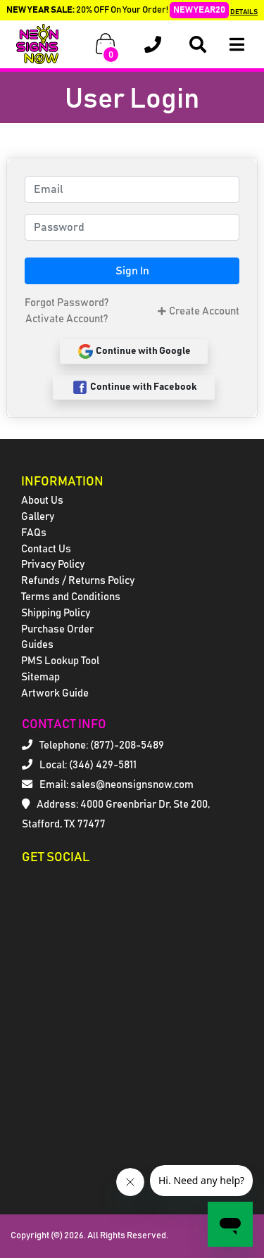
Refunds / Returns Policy (77, 581)
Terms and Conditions (70, 597)
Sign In (132, 271)
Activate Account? (66, 319)
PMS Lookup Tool (60, 661)
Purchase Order (57, 629)
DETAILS (244, 11)
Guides (37, 645)
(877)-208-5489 (127, 745)
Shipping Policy (55, 613)
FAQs (33, 533)
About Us (42, 500)
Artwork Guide (55, 693)
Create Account (198, 311)
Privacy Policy (52, 564)
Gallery (37, 517)
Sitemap (40, 677)
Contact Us (46, 549)
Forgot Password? (66, 303)
